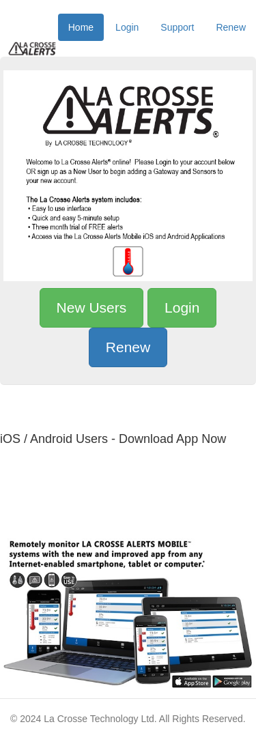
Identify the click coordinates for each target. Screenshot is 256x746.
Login (127, 27)
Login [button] (182, 307)
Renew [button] (128, 347)
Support (177, 27)
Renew (231, 27)
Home (81, 27)
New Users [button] (92, 307)
